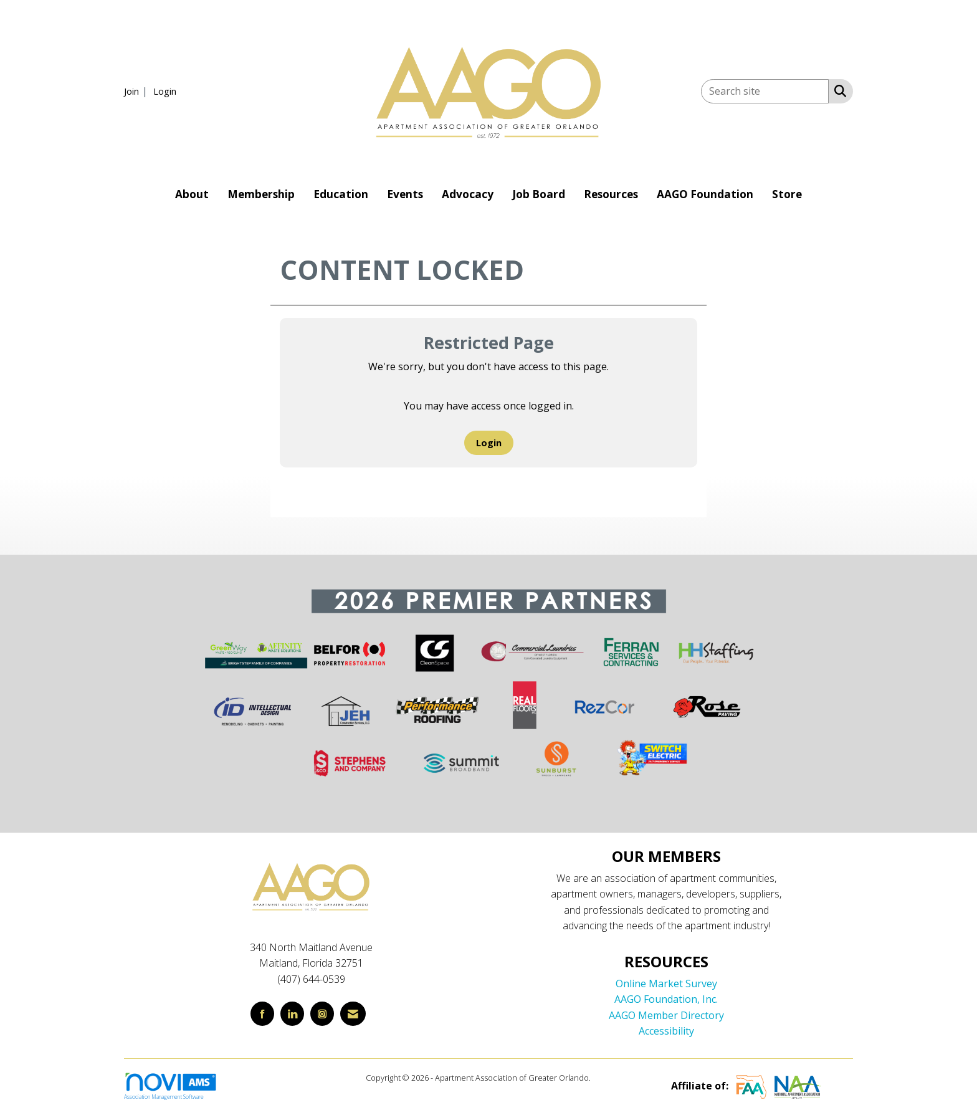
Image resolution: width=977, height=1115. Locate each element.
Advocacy (467, 194)
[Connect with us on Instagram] (322, 1014)
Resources (611, 194)
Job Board (538, 194)
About (192, 194)
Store (787, 194)
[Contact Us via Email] (353, 1014)
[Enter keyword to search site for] (765, 91)
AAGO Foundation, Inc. (666, 999)
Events (405, 194)
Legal (602, 1077)
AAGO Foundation (705, 194)
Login (489, 443)
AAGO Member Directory (666, 1015)
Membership (261, 194)
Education (340, 194)
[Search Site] (838, 90)
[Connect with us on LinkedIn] (292, 1014)
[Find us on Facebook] (262, 1014)
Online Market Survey (666, 983)
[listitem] (137, 91)
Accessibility (666, 1031)
